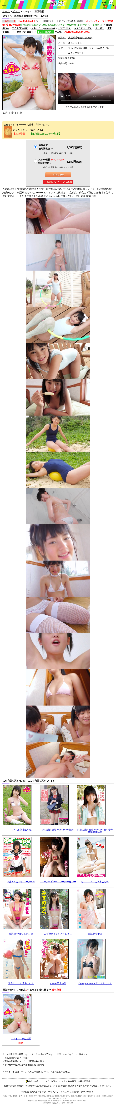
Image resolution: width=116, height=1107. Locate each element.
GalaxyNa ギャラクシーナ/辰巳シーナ (58, 882)
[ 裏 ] (20, 112)
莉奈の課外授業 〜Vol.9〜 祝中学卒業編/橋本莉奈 (95, 830)
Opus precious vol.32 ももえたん (94, 983)
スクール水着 (95, 48)
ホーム (6, 11)
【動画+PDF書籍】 (24, 32)
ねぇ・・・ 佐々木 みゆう (95, 881)
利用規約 (75, 1092)
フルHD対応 (74, 48)
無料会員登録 (84, 1081)
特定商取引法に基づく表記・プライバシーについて (45, 1092)
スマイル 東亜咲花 (21, 1038)
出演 (62, 37)
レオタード (78, 52)
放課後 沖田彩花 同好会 (21, 933)
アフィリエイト (88, 1092)
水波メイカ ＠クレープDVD (21, 881)
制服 (84, 48)
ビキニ (16, 11)
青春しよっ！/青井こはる (21, 983)
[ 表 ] (12, 112)
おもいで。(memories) (43, 28)
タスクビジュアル (83, 28)
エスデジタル (64, 28)
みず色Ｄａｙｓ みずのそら (58, 933)
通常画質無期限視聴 (46, 147)
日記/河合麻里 (95, 933)
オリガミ (99, 28)
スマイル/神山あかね (20, 829)
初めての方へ (33, 1081)
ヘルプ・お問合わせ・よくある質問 (59, 1081)
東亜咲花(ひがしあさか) (80, 37)
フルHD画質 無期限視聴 (51, 161)
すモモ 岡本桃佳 (58, 983)
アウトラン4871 (20, 28)
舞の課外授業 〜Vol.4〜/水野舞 (58, 829)
